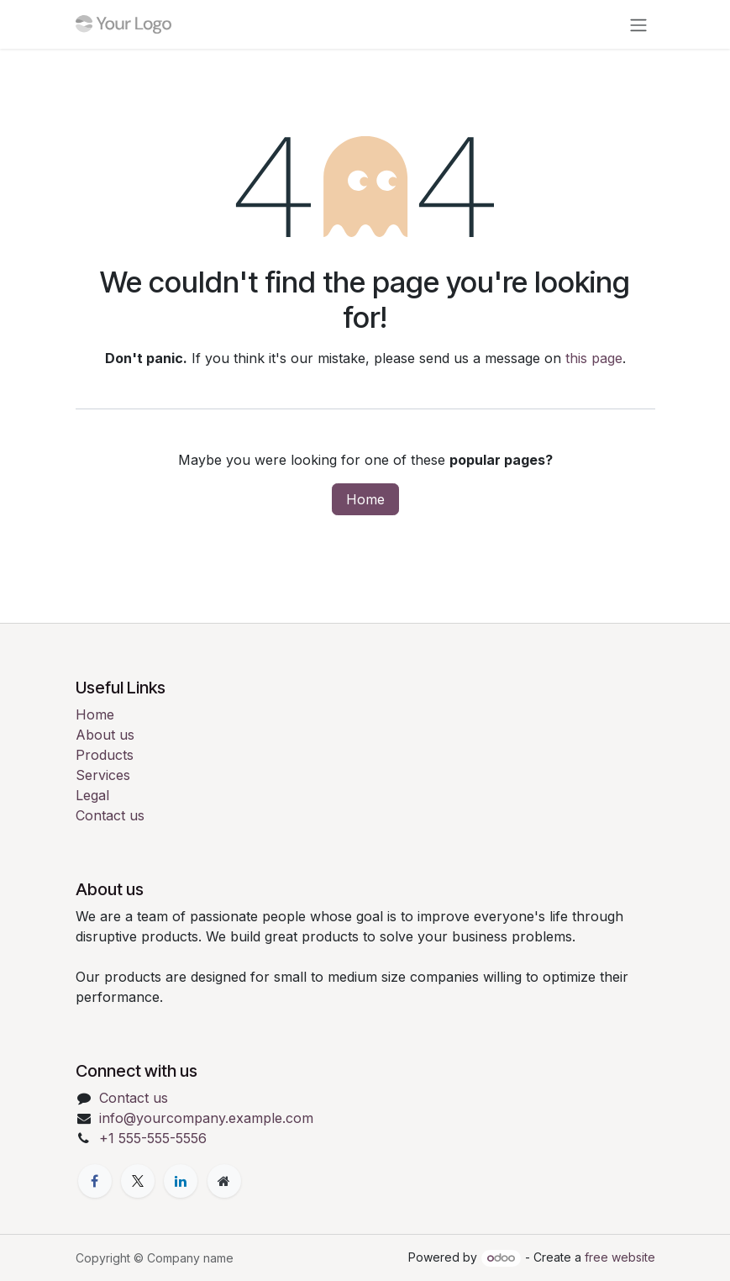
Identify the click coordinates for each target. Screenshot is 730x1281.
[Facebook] (95, 1181)
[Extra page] (224, 1181)
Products (105, 754)
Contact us (110, 815)
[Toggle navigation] (638, 24)
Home (365, 499)
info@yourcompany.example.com (206, 1118)
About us (105, 734)
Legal (92, 795)
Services (103, 775)
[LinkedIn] (180, 1181)
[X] (138, 1181)
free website (620, 1257)
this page (593, 358)
